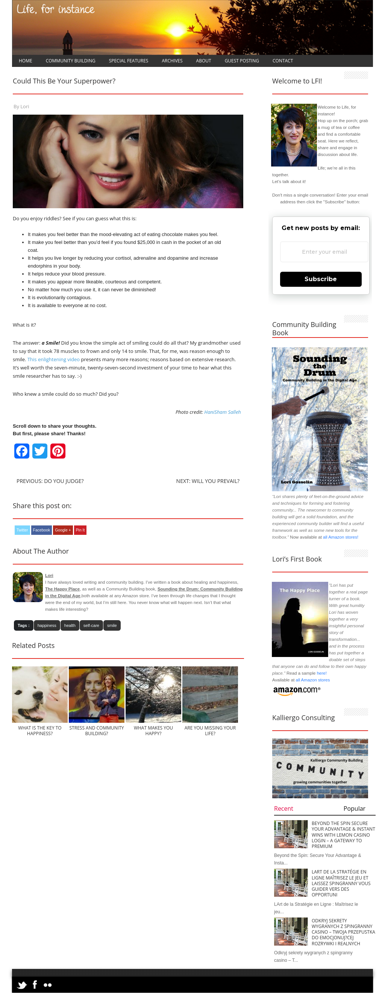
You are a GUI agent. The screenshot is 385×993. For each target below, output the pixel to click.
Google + (63, 530)
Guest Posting (242, 61)
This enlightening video (53, 359)
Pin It (80, 530)
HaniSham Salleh (222, 412)
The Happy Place (62, 589)
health (70, 625)
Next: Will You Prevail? (207, 480)
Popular (354, 808)
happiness (47, 625)
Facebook (41, 530)
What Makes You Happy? (153, 731)
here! (322, 673)
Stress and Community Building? (97, 731)
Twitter (22, 530)
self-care (91, 625)
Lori (24, 106)
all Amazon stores (312, 680)
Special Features (129, 61)
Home (25, 61)
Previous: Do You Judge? (50, 480)
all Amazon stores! (340, 537)
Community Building (70, 61)
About (203, 61)
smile (112, 625)
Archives (172, 61)
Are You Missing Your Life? (210, 731)
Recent (283, 808)
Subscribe (321, 279)
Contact (283, 61)
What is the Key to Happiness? (39, 731)
